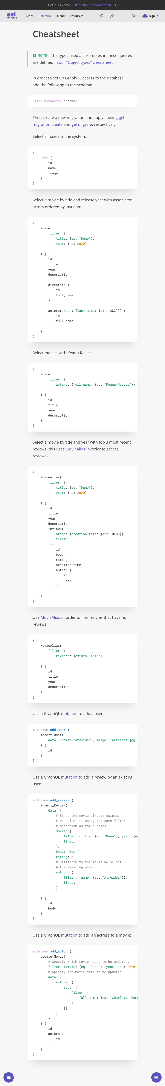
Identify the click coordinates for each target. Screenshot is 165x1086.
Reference (45, 16)
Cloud (61, 16)
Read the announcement (96, 5)
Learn (30, 16)
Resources (76, 16)
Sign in (150, 16)
